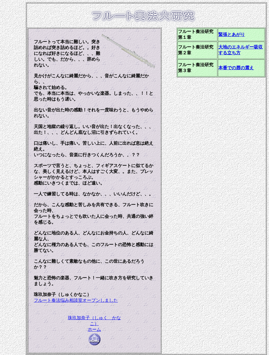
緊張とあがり (231, 34)
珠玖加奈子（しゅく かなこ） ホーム (94, 327)
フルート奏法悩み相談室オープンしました (76, 300)
